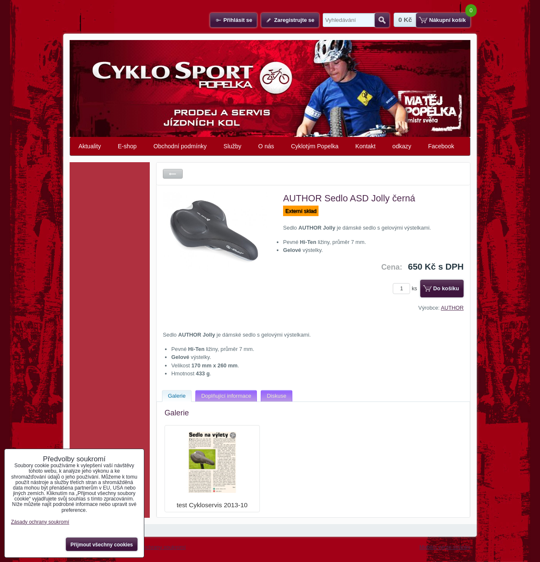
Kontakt (365, 146)
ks (406, 288)
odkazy (401, 146)
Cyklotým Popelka (315, 146)
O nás (266, 146)
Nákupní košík (447, 20)
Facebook (441, 146)
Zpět (173, 174)
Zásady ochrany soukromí (155, 547)
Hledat (382, 20)
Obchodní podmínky (180, 146)
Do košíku (446, 288)
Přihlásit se (237, 20)
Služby (232, 146)
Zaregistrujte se (294, 20)
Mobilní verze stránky (444, 547)
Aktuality (89, 146)
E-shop (127, 146)
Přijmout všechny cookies (101, 545)
